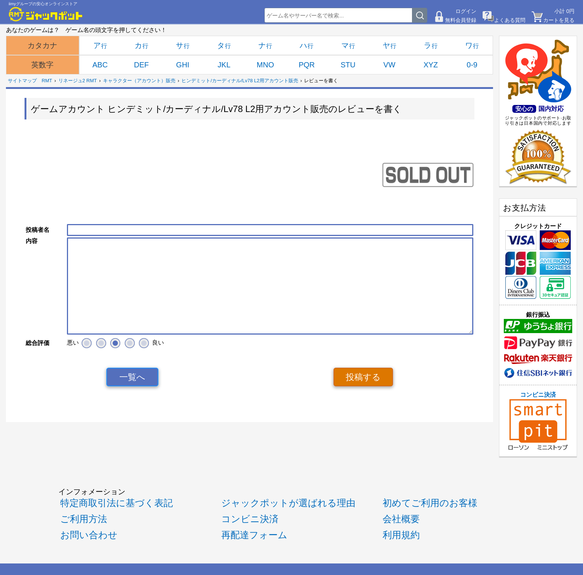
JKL (224, 65)
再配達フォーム (254, 535)
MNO (265, 65)
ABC (100, 65)
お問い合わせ (88, 535)
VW (389, 65)
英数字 (42, 65)
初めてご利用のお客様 (430, 503)
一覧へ (132, 377)
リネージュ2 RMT (77, 80)
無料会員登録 (460, 20)
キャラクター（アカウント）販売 (139, 80)
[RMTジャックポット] (46, 14)
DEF (141, 65)
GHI (183, 65)
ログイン (465, 11)
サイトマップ (22, 80)
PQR (307, 65)
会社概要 (401, 519)
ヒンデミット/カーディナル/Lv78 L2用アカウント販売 (239, 80)
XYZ (430, 65)
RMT (47, 80)
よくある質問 (509, 20)
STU (348, 65)
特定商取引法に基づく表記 (116, 503)
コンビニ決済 (538, 421)
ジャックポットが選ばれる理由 (288, 503)
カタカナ (42, 45)
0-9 (472, 65)
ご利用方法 (83, 519)
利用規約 (401, 535)
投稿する (363, 377)
